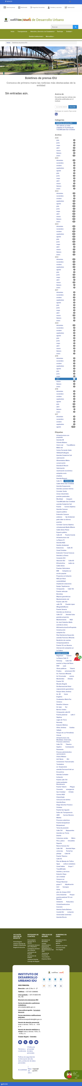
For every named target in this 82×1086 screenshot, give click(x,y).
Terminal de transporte (45, 954)
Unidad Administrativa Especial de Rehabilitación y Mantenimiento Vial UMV (48, 947)
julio (65, 140)
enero (65, 155)
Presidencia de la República (61, 940)
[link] (20, 1042)
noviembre (65, 163)
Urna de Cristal (60, 947)
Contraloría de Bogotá (32, 953)
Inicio (8, 42)
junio (65, 143)
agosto (65, 170)
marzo (65, 150)
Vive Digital (59, 949)
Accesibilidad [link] (22, 1070)
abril (65, 148)
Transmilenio (46, 957)
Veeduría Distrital (33, 959)
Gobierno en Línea (61, 945)
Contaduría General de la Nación (34, 949)
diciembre (65, 160)
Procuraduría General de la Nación (32, 941)
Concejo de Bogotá (33, 961)
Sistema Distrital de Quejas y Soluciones (19, 944)
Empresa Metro (46, 959)
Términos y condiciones (22, 1050)
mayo (65, 145)
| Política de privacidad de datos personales (31, 1050)
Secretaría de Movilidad (46, 940)
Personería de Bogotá (32, 956)
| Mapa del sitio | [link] (30, 1070)
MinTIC (58, 943)
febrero (65, 153)
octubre (65, 165)
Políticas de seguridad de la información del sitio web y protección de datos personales (27, 1060)
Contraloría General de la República (34, 945)
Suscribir (73, 107)
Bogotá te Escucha (19, 947)
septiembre (65, 168)
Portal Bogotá (17, 941)
